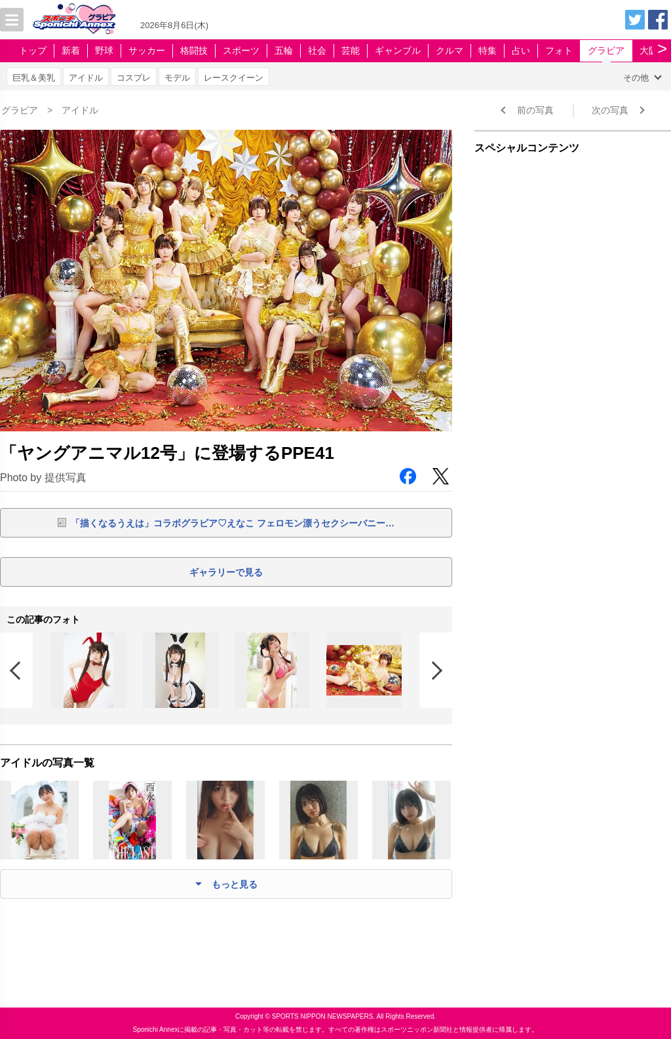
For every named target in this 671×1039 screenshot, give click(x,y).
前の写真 (535, 110)
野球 (104, 50)
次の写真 (610, 110)
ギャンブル (398, 50)
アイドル (86, 78)
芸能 (350, 50)
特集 (487, 50)
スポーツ (241, 50)
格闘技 (194, 50)
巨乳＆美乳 (33, 78)
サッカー (146, 50)
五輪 (284, 50)
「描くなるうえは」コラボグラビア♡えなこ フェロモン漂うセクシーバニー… (232, 523)
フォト (559, 50)
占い (521, 50)
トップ (33, 50)
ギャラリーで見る (226, 572)
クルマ (449, 50)
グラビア (606, 50)
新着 (71, 50)
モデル (177, 78)
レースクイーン (233, 78)
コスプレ (134, 78)
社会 (317, 50)
